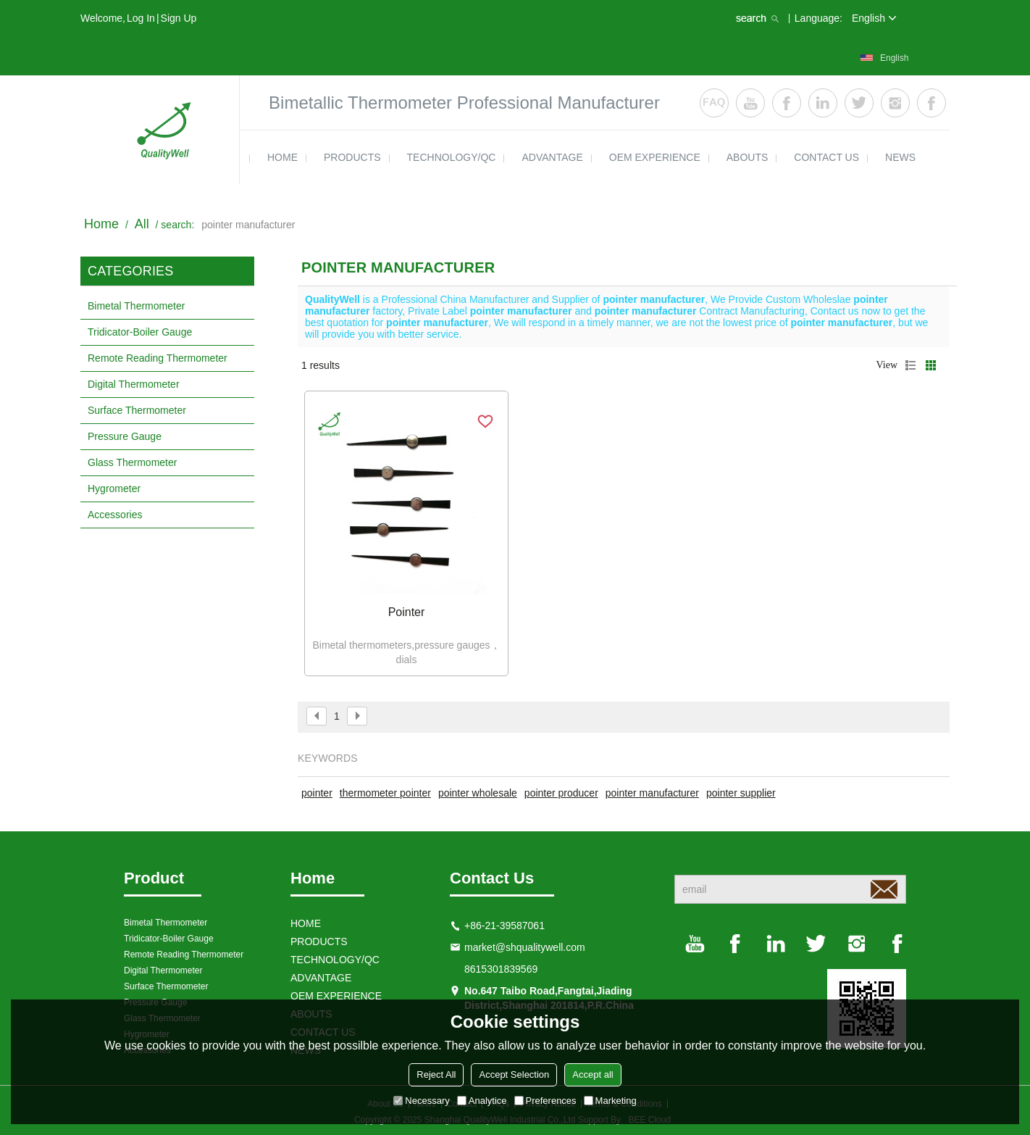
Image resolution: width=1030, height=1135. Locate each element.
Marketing (610, 1100)
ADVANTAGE (552, 157)
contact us (826, 157)
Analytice (482, 1100)
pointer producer (561, 793)
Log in (141, 18)
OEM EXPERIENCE (654, 157)
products (352, 157)
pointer (316, 793)
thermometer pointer (385, 793)
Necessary (421, 1100)
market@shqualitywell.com (524, 947)
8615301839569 (500, 969)
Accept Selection (514, 1074)
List (910, 365)
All (142, 224)
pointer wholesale (477, 793)
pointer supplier (741, 793)
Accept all (592, 1074)
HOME (282, 157)
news (900, 157)
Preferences (545, 1100)
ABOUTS (748, 157)
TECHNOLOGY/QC (451, 157)
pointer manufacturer (652, 793)
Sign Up (179, 18)
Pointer (406, 612)
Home (101, 224)
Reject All (436, 1074)
